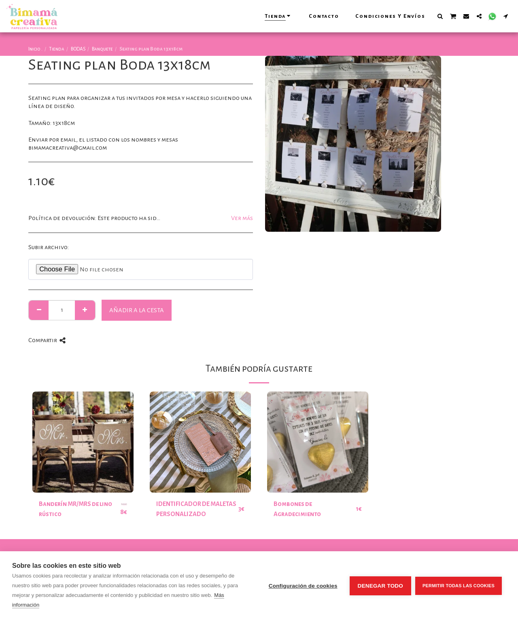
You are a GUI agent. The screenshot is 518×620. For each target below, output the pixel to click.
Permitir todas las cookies (458, 585)
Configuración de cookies (303, 586)
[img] (83, 442)
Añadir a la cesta (136, 310)
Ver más (242, 218)
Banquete (102, 49)
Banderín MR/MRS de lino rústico (75, 509)
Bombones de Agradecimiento (297, 509)
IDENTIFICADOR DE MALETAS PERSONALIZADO (196, 509)
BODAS (78, 49)
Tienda (56, 49)
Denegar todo (380, 586)
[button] (440, 16)
